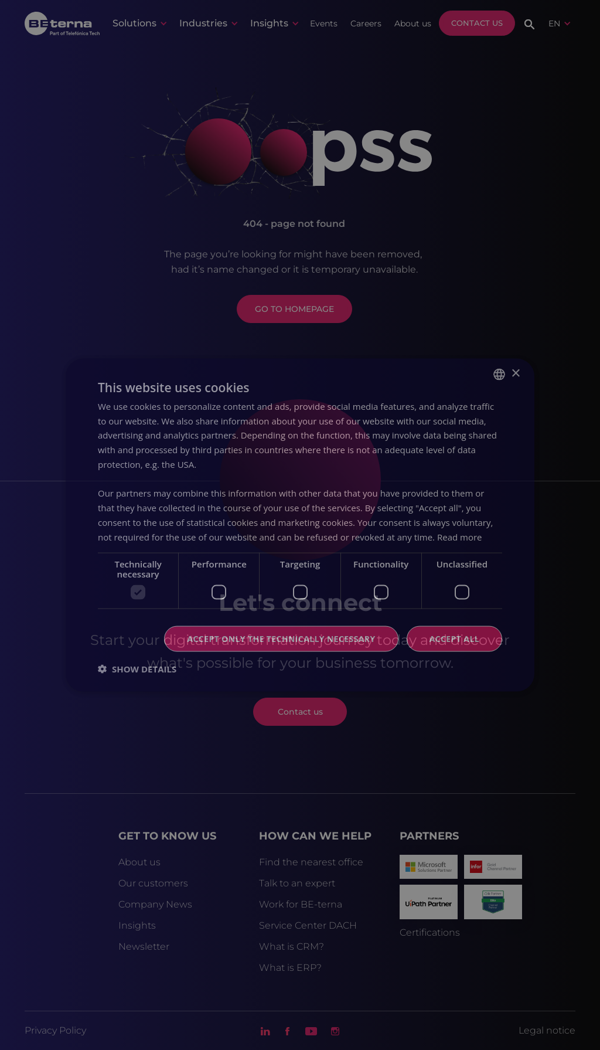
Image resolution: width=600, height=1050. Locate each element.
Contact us (477, 23)
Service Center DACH (308, 925)
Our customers (153, 883)
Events (324, 23)
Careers (365, 23)
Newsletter (143, 946)
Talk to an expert (297, 883)
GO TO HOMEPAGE (294, 309)
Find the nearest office (311, 862)
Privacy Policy (55, 1030)
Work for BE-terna (300, 904)
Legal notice (547, 1030)
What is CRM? (291, 946)
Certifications (430, 932)
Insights (137, 925)
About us (412, 23)
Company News (155, 904)
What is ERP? (290, 967)
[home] (62, 23)
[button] (139, 23)
